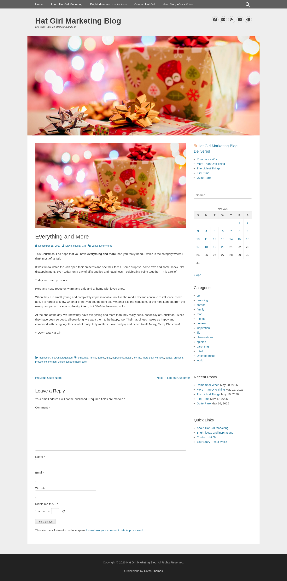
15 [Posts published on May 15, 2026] (239, 239)
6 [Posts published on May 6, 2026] (223, 231)
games (101, 357)
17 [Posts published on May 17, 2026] (198, 247)
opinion (201, 341)
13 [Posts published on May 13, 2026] (223, 239)
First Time (203, 173)
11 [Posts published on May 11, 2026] (206, 239)
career (201, 304)
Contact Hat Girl (144, 4)
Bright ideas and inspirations (108, 4)
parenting (203, 346)
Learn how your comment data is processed (114, 530)
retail (200, 351)
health (128, 357)
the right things (56, 361)
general (201, 323)
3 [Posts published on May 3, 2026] (198, 231)
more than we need (153, 357)
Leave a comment (102, 245)
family (93, 357)
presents (179, 357)
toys (84, 361)
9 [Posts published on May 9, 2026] (247, 231)
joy (135, 357)
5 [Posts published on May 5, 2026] (214, 231)
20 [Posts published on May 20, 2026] (223, 247)
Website (40, 488)
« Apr (197, 275)
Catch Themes (153, 571)
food (199, 314)
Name (40, 456)
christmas (83, 357)
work (200, 360)
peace (169, 357)
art (198, 295)
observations (205, 337)
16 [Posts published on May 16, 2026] (247, 239)
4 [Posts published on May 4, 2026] (206, 231)
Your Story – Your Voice (178, 4)
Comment (42, 407)
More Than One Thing (211, 163)
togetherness (73, 361)
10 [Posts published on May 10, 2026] (198, 239)
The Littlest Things (208, 168)
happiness (118, 357)
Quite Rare (204, 177)
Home (39, 4)
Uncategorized (64, 357)
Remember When (208, 159)
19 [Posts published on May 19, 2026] (214, 247)
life (53, 357)
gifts (109, 357)
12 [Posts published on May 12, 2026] (214, 239)
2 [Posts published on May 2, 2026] (247, 223)
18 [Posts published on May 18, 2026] (206, 247)
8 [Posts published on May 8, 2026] (239, 231)
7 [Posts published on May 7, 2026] (231, 231)
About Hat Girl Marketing (66, 4)
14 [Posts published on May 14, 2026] (231, 239)
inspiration (44, 357)
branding (202, 300)
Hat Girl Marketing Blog (78, 21)
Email (39, 472)
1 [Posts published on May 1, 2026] (239, 223)
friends (201, 318)
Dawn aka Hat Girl (75, 245)
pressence (41, 361)
